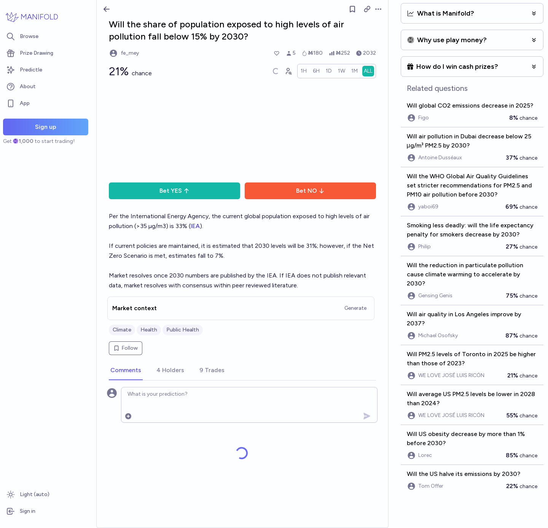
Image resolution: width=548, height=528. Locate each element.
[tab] (126, 370)
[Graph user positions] (288, 71)
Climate (122, 330)
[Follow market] (352, 9)
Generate (355, 308)
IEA (195, 226)
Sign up (45, 126)
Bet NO (310, 190)
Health (148, 330)
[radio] (303, 71)
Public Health (182, 330)
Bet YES (174, 190)
